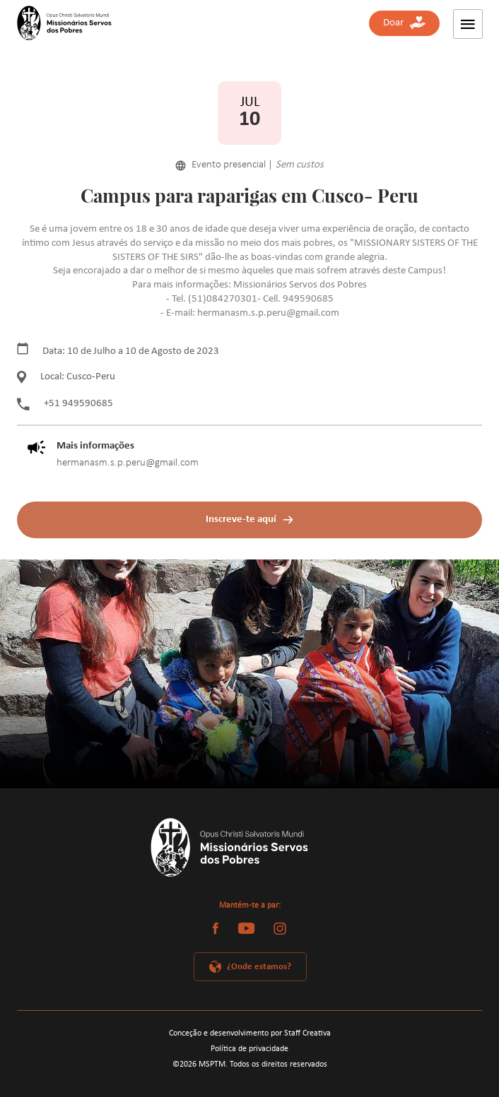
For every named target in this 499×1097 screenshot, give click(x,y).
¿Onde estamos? (259, 966)
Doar (404, 23)
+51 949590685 (65, 404)
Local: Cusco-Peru (66, 377)
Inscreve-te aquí (241, 519)
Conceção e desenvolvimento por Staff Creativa (250, 1033)
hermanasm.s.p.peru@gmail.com (128, 463)
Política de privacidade (249, 1049)
